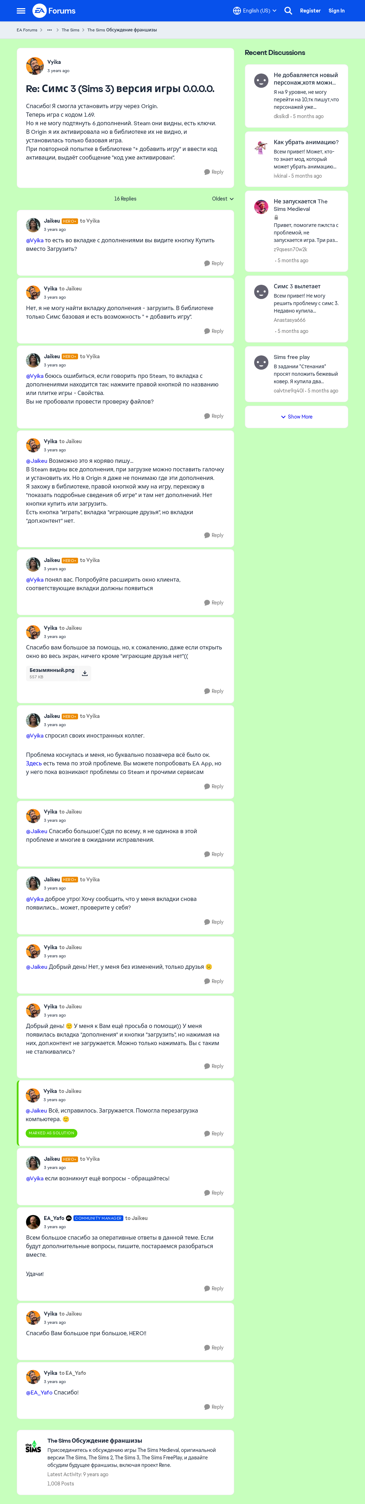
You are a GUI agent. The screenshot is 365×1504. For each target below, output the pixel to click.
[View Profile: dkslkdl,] (261, 81)
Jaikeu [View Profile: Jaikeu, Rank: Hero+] (52, 221)
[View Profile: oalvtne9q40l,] (261, 362)
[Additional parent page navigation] (49, 30)
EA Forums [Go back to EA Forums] (27, 30)
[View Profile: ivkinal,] (261, 148)
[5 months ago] (307, 116)
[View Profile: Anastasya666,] (261, 292)
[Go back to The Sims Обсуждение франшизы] (137, 1441)
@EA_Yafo (39, 1392)
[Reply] (214, 172)
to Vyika (90, 221)
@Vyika (34, 240)
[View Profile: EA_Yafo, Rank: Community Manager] (33, 1222)
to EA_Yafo (72, 1373)
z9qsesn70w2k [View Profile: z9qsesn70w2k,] (290, 249)
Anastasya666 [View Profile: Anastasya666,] (289, 320)
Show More (297, 417)
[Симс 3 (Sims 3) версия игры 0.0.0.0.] (58, 70)
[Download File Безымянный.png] (84, 673)
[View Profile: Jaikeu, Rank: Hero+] (33, 225)
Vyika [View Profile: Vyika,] (54, 62)
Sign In (337, 10)
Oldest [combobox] (223, 199)
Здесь (34, 763)
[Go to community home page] (54, 11)
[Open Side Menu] (21, 10)
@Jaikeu (36, 461)
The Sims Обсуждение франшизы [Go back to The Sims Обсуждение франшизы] (122, 30)
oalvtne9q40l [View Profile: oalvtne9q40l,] (289, 391)
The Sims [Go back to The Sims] (70, 30)
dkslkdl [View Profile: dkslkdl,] (281, 116)
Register (310, 10)
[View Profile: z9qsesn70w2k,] (261, 207)
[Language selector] (255, 11)
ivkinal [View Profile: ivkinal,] (280, 175)
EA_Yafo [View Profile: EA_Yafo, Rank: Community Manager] (54, 1218)
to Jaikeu (70, 288)
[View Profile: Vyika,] (35, 66)
